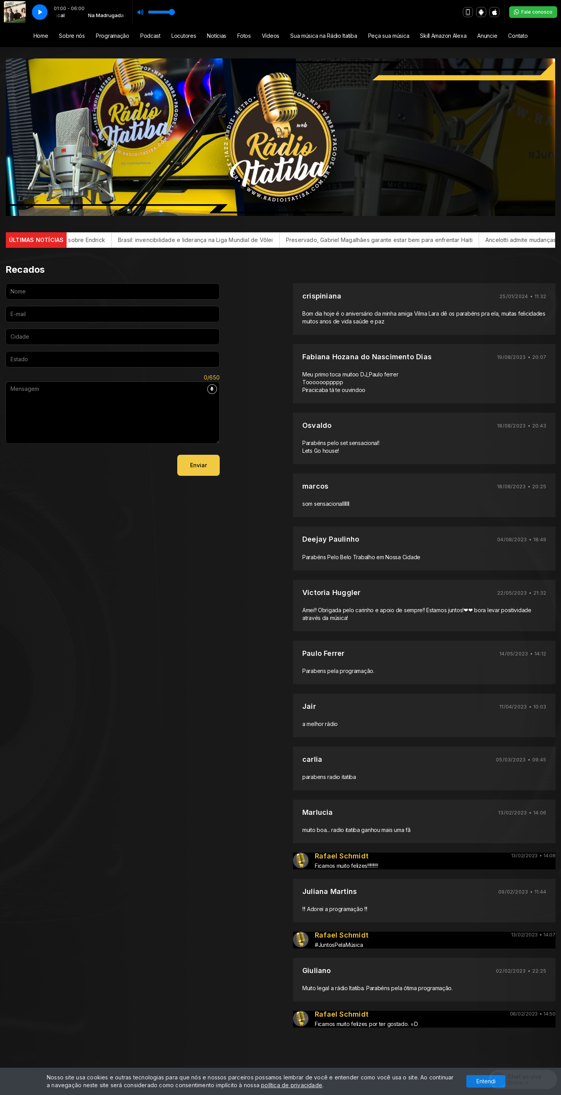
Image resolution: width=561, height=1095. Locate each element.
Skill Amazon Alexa (443, 35)
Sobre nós (72, 35)
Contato (517, 35)
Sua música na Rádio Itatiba (323, 35)
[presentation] (64, 465)
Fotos (244, 35)
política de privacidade (291, 1085)
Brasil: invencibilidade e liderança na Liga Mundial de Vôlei (208, 240)
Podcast (150, 35)
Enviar (198, 465)
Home (41, 35)
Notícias (216, 35)
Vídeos (270, 35)
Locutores (183, 35)
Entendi (486, 1081)
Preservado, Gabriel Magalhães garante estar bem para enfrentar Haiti (392, 240)
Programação (112, 35)
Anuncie (487, 35)
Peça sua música (388, 35)
